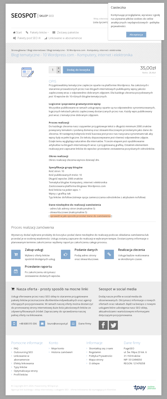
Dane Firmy (85, 323)
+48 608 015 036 (28, 323)
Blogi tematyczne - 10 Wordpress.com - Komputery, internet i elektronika (84, 50)
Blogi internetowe (36, 50)
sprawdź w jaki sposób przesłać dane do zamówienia (80, 216)
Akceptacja (136, 34)
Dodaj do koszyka (78, 70)
